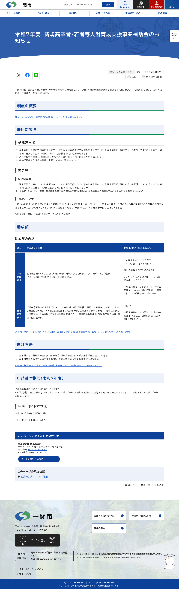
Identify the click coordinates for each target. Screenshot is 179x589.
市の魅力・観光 (134, 13)
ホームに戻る (156, 485)
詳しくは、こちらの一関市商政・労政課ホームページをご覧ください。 (48, 117)
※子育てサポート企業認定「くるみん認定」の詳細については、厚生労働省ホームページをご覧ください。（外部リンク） (72, 332)
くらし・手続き (14, 13)
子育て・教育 (45, 13)
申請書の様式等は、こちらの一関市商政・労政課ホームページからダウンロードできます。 (58, 365)
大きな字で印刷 (152, 77)
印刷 (131, 77)
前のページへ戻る (135, 485)
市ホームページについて (30, 569)
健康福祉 (74, 13)
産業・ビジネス (104, 13)
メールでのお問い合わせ (33, 459)
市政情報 (164, 13)
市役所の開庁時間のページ (115, 557)
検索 (108, 5)
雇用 (45, 476)
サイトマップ (24, 574)
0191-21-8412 (37, 449)
